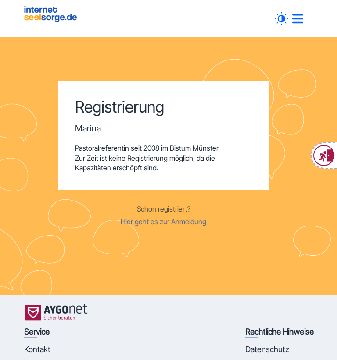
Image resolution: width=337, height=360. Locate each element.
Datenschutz (267, 349)
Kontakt (37, 349)
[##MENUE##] (297, 18)
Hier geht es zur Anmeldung (163, 221)
